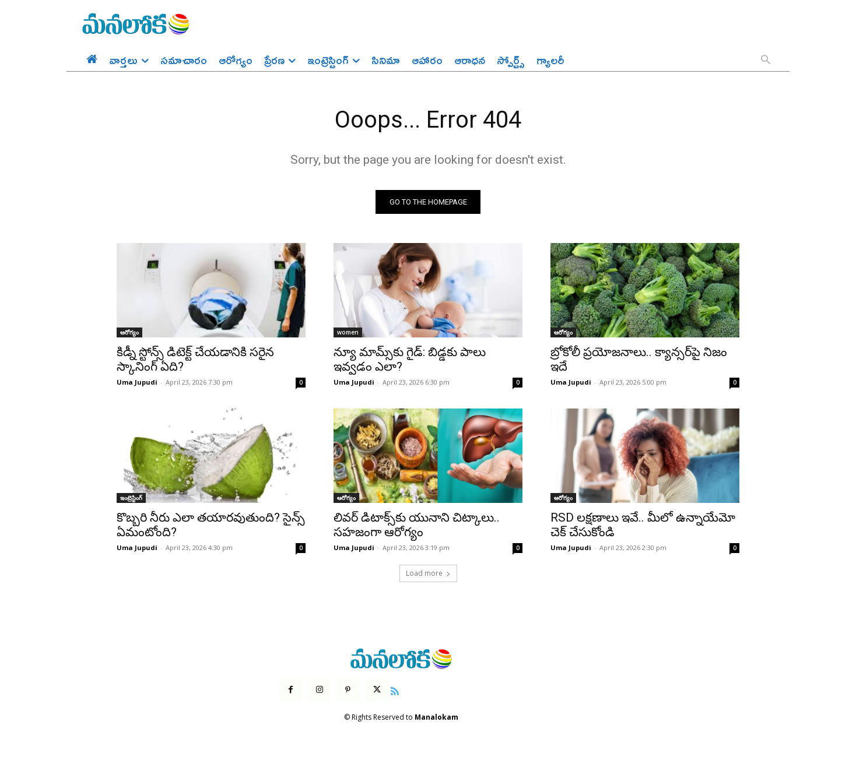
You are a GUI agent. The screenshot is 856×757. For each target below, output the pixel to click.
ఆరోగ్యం (129, 333)
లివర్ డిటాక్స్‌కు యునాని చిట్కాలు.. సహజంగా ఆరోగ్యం (417, 525)
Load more (428, 574)
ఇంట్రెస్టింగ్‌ (131, 498)
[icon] (394, 690)
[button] (766, 61)
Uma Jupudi (137, 382)
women (348, 333)
